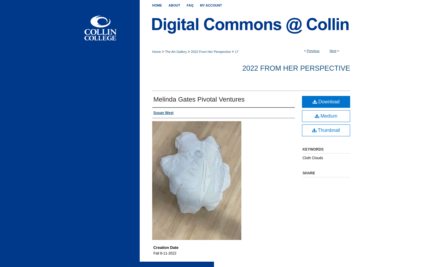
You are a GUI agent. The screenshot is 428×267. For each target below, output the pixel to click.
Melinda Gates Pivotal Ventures (199, 99)
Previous (313, 51)
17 (236, 51)
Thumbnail (326, 130)
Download (326, 101)
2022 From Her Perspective (211, 51)
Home (156, 51)
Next (333, 51)
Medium (326, 116)
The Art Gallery (176, 51)
